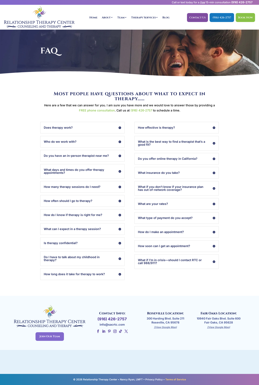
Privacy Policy (154, 379)
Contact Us (197, 17)
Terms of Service (175, 379)
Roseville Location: (165, 313)
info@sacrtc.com (112, 324)
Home (93, 17)
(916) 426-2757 (242, 2)
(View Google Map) (165, 327)
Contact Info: (112, 313)
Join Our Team (49, 336)
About (106, 17)
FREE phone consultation (97, 110)
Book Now (245, 17)
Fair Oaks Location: (219, 313)
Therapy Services (143, 17)
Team (121, 17)
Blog (166, 17)
